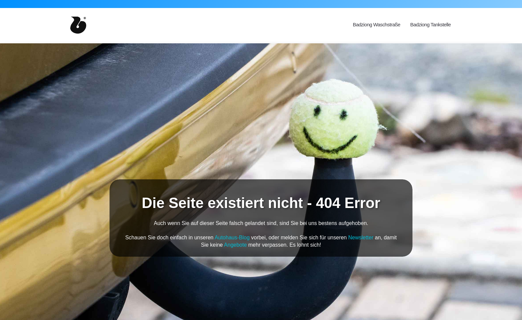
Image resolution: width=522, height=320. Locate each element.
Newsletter (361, 237)
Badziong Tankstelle (430, 24)
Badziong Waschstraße (376, 24)
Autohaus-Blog (232, 237)
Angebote (235, 245)
